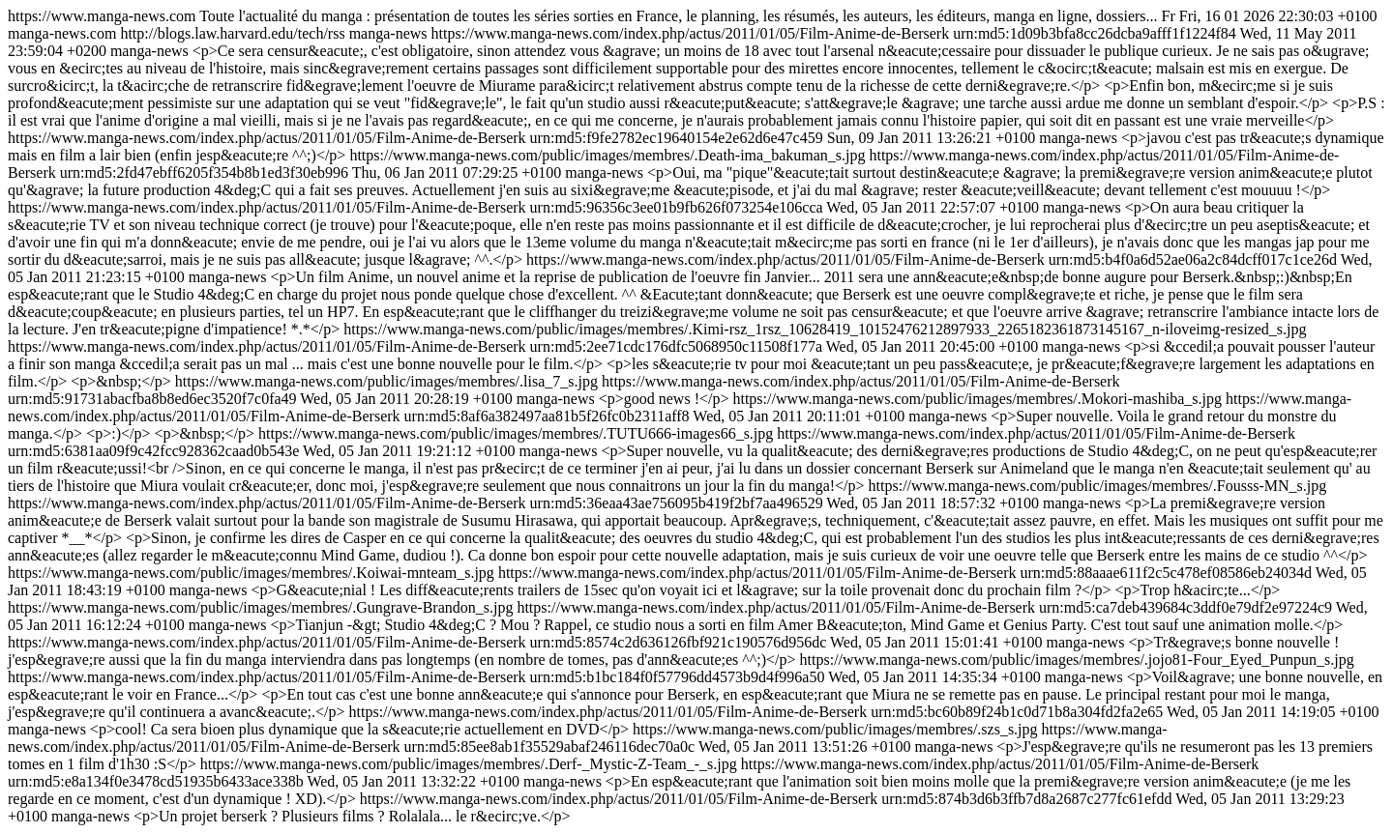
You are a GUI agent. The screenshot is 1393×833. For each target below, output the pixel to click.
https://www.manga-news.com (696, 416)
